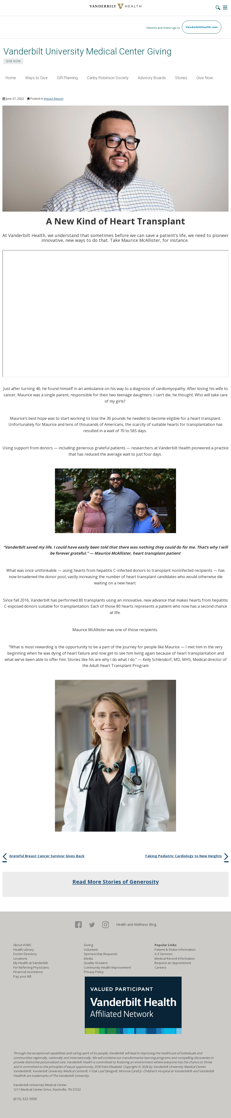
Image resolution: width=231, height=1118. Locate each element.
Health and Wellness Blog (136, 924)
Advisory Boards (152, 78)
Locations (20, 958)
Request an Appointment (172, 963)
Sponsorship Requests (100, 954)
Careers (160, 967)
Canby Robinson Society (108, 78)
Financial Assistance (28, 972)
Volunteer (91, 949)
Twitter (92, 924)
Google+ (105, 924)
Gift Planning (67, 78)
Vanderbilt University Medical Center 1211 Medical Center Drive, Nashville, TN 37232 (47, 1087)
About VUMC (22, 945)
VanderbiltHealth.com (201, 27)
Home (11, 78)
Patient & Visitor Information (175, 949)
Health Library (23, 949)
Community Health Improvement (107, 967)
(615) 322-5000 (25, 1098)
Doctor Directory (25, 954)
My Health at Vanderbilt (30, 963)
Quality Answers (96, 963)
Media (88, 958)
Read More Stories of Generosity (115, 881)
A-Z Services (163, 954)
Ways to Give (36, 78)
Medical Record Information (174, 958)
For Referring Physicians (31, 967)
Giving (88, 945)
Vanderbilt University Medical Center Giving (87, 51)
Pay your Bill (22, 976)
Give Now (204, 78)
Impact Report (53, 99)
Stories (181, 78)
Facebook (78, 924)
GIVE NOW (13, 61)
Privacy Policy (94, 972)
